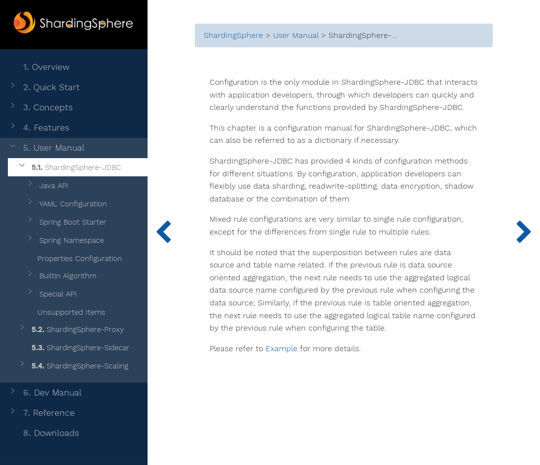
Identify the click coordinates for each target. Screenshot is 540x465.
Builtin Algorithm (60, 276)
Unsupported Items (65, 311)
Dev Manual (45, 393)
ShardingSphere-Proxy (70, 329)
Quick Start (44, 87)
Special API (51, 294)
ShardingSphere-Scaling (72, 366)
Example (282, 348)
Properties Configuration (73, 257)
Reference (41, 413)
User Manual (46, 148)
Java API (46, 186)
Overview (38, 67)
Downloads (43, 433)
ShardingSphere (233, 35)
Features (38, 128)
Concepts (40, 107)
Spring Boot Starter (65, 222)
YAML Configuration (66, 204)
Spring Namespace (64, 240)
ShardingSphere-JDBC (69, 167)
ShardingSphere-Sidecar (73, 348)
